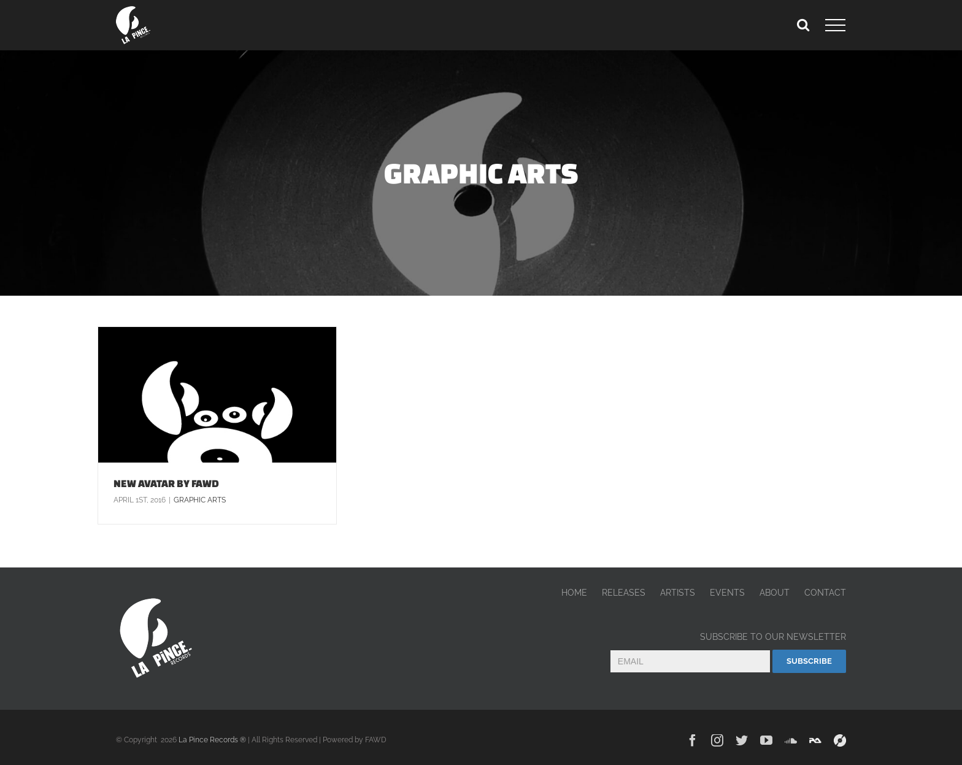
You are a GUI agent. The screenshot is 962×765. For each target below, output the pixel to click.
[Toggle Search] (803, 24)
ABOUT (775, 593)
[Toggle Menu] (835, 25)
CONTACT (825, 593)
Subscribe (809, 661)
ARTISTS (677, 593)
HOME (574, 593)
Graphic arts (200, 500)
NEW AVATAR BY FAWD (166, 483)
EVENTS (727, 593)
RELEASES (623, 593)
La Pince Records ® (212, 740)
